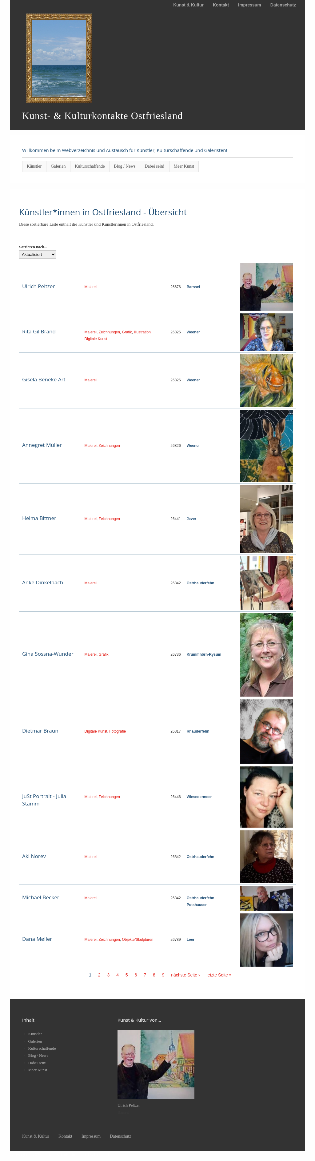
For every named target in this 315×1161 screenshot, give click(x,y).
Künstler (34, 166)
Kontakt (221, 4)
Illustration (142, 332)
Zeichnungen (109, 332)
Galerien (58, 166)
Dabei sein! (154, 166)
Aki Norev (34, 856)
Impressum (249, 4)
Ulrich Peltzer (38, 286)
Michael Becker (40, 897)
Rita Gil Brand (39, 331)
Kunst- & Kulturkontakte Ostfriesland (76, 1154)
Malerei (91, 287)
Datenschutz (283, 4)
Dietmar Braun (40, 730)
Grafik (127, 332)
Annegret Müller (42, 444)
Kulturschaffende (90, 166)
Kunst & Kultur (188, 4)
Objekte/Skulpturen (138, 939)
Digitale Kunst (96, 339)
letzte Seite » (219, 974)
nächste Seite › (185, 974)
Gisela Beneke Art (44, 379)
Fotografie (117, 731)
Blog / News (124, 166)
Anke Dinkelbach (42, 582)
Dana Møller (37, 938)
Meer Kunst (184, 166)
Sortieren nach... (33, 247)
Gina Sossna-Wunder (48, 653)
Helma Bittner (39, 518)
